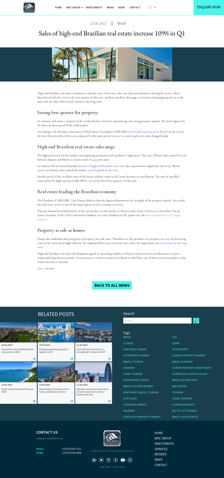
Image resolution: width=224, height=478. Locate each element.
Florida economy (183, 404)
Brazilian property (185, 380)
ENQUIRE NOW (208, 6)
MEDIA (110, 7)
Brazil (122, 23)
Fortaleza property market (142, 417)
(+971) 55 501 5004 (71, 452)
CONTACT (135, 7)
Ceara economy (182, 398)
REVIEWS (161, 454)
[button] (74, 7)
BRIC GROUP (163, 438)
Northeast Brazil (135, 349)
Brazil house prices (185, 417)
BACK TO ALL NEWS (112, 285)
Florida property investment (191, 367)
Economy (129, 367)
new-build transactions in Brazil (148, 132)
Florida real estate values (189, 374)
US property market (136, 355)
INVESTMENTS (94, 7)
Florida (128, 343)
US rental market (135, 404)
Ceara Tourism (132, 374)
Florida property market (189, 355)
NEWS (121, 7)
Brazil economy (182, 361)
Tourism (177, 392)
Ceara (176, 343)
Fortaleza (130, 398)
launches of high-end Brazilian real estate (101, 166)
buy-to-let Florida (184, 410)
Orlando (129, 410)
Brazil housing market (138, 386)
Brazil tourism (133, 361)
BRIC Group (179, 386)
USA (174, 337)
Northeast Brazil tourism (140, 392)
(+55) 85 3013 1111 (71, 448)
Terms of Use (119, 466)
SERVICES (161, 449)
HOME (58, 7)
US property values (136, 380)
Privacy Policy (105, 466)
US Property (180, 349)
